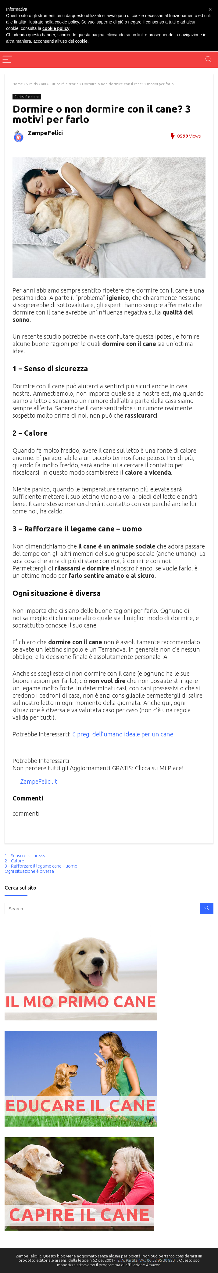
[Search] (208, 60)
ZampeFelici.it (38, 781)
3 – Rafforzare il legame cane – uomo (41, 865)
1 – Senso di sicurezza (26, 855)
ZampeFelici (45, 132)
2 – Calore (14, 860)
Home (18, 84)
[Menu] (7, 60)
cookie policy (56, 28)
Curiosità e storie (64, 84)
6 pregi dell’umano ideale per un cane (122, 734)
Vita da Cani (36, 84)
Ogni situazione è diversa (29, 871)
